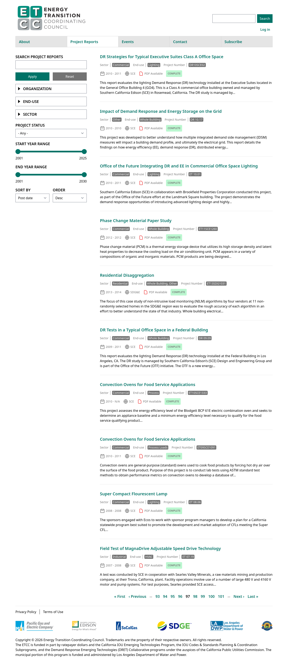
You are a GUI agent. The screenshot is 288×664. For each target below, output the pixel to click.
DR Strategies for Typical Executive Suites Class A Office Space (161, 56)
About (24, 41)
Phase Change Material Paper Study (135, 220)
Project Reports (84, 41)
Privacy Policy (25, 612)
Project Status (30, 125)
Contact (180, 41)
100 (211, 596)
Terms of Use (53, 612)
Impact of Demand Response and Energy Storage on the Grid (161, 111)
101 (221, 596)
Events (128, 41)
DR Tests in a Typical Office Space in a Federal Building (154, 330)
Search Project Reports (39, 56)
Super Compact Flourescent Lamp (133, 494)
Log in (265, 29)
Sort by (22, 189)
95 (173, 596)
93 (158, 596)
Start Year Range (32, 143)
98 (195, 596)
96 (180, 596)
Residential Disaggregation (127, 275)
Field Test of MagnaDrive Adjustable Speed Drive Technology (160, 548)
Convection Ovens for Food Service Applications (147, 384)
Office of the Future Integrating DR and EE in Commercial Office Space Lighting (179, 166)
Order (59, 189)
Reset (70, 76)
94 (165, 596)
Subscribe (233, 41)
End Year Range (31, 166)
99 (203, 596)
